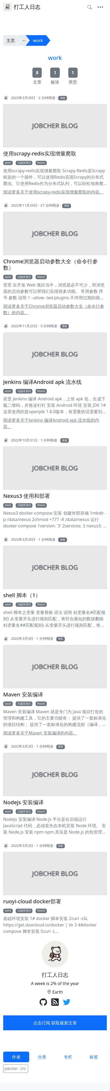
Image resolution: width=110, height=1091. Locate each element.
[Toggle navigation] (100, 7)
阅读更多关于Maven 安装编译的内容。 (40, 733)
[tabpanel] (55, 1069)
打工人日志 (21, 7)
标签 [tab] (94, 1057)
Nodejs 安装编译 (23, 802)
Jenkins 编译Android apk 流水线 (42, 382)
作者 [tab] (16, 1057)
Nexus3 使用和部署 (26, 496)
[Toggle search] (89, 7)
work (38, 40)
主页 (10, 40)
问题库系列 (24, 163)
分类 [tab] (42, 1057)
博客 (62, 98)
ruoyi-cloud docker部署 (32, 901)
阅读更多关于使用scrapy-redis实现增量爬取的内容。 (53, 192)
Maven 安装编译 (23, 694)
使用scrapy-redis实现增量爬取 (39, 153)
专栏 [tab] (68, 1057)
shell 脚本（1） (22, 595)
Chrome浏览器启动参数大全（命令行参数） (50, 264)
